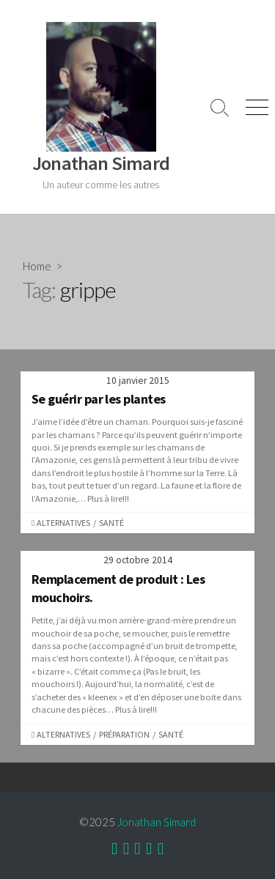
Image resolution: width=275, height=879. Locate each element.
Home (37, 265)
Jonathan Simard (156, 821)
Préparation (124, 734)
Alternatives (63, 522)
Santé (111, 522)
